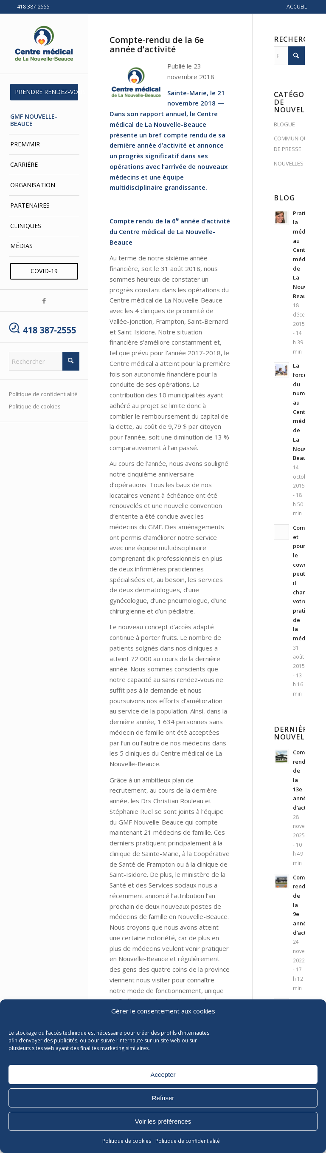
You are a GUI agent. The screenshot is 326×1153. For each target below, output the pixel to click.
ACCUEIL (297, 6)
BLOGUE (284, 124)
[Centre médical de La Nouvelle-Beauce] (44, 44)
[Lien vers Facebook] (44, 300)
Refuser (163, 1098)
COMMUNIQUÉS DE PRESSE (289, 143)
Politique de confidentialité (187, 1140)
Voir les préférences (163, 1121)
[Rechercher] (44, 361)
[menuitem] (44, 92)
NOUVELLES (289, 163)
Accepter (162, 1074)
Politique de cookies (126, 1140)
